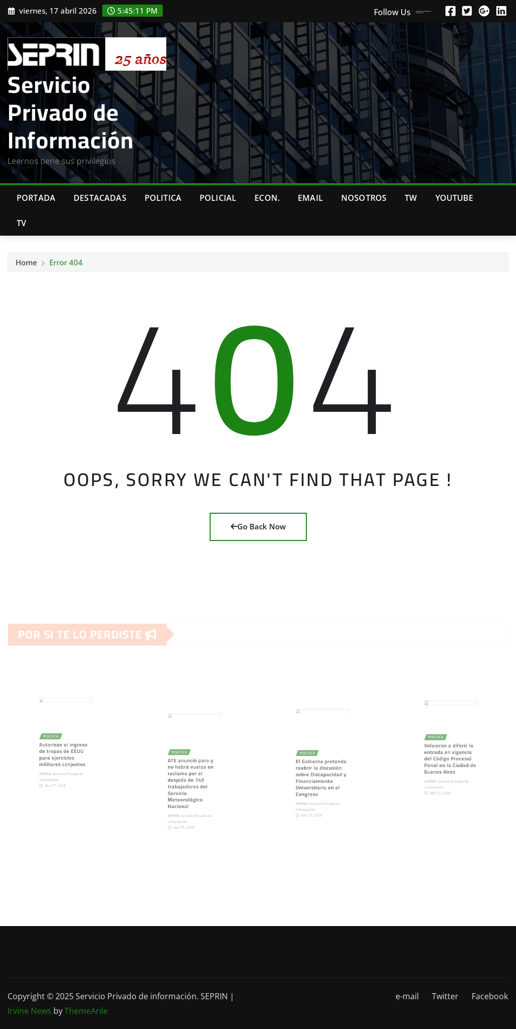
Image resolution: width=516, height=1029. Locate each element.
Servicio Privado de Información (71, 112)
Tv (21, 223)
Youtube (454, 197)
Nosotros (363, 197)
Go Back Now (258, 526)
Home (26, 265)
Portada (36, 197)
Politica (163, 197)
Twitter (445, 996)
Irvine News (29, 1010)
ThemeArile (86, 1010)
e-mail (407, 996)
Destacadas (100, 197)
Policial (218, 197)
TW (411, 197)
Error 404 (66, 265)
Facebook (490, 996)
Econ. (267, 197)
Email (310, 197)
